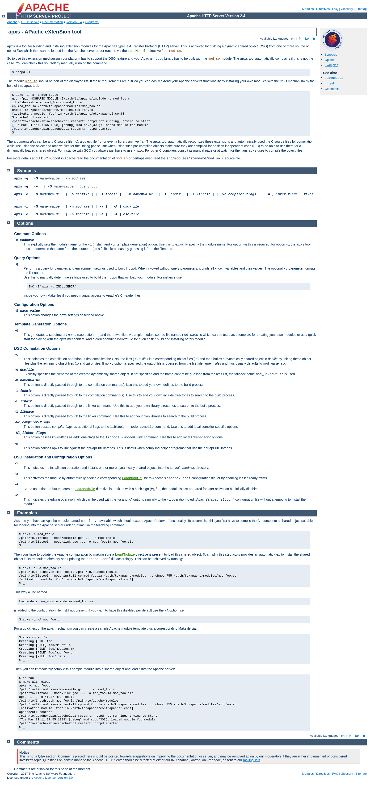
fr (300, 38)
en (292, 38)
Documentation (52, 22)
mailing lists (251, 760)
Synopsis (331, 54)
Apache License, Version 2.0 (53, 777)
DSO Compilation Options (37, 348)
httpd (158, 59)
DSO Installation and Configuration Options (53, 457)
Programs (92, 22)
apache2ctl (334, 78)
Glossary (347, 9)
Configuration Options (34, 305)
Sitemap (361, 9)
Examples (331, 65)
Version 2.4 (74, 22)
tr (314, 38)
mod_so (175, 51)
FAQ (335, 9)
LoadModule (137, 51)
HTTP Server (30, 22)
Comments (332, 89)
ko (307, 38)
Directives (323, 9)
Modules (308, 9)
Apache (12, 22)
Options (330, 60)
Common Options (30, 234)
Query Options (27, 258)
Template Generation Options (40, 324)
